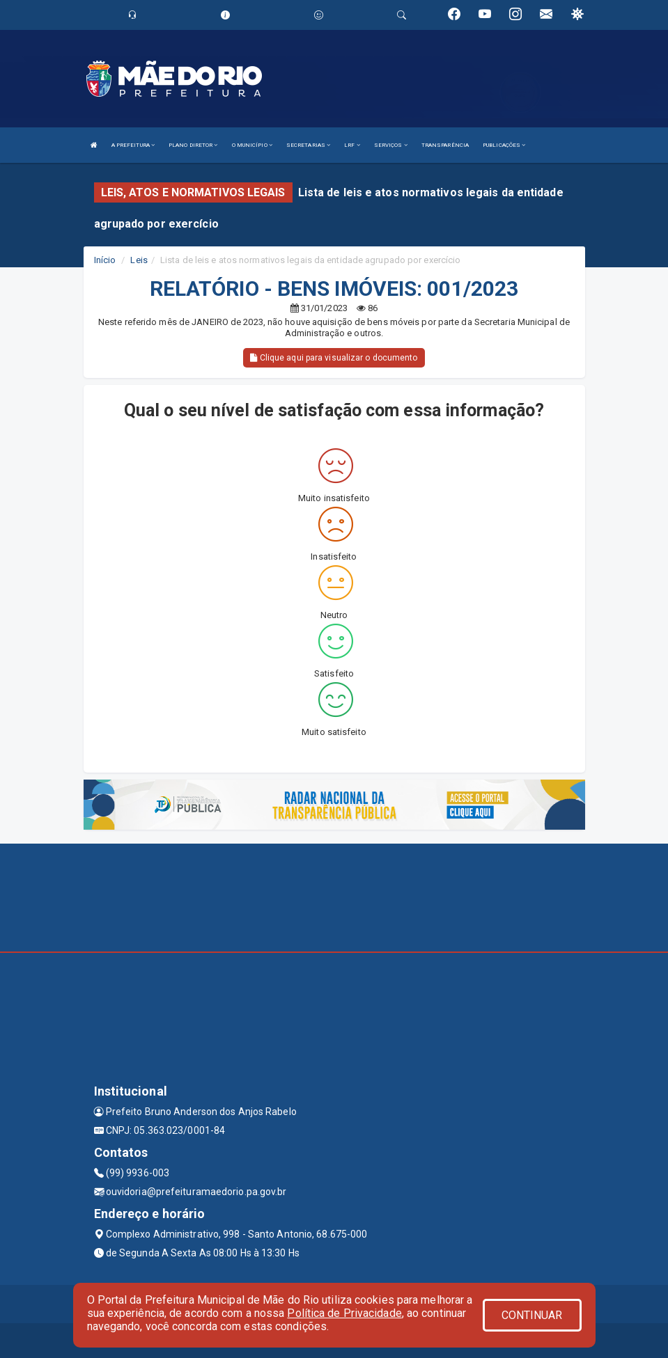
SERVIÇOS (390, 145)
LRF (352, 145)
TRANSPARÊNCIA (445, 145)
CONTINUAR (532, 1315)
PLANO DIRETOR (193, 145)
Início (105, 260)
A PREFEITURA (133, 145)
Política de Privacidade (344, 1313)
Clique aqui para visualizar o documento (333, 358)
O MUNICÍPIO (252, 145)
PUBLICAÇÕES (504, 145)
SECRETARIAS (308, 145)
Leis (138, 260)
